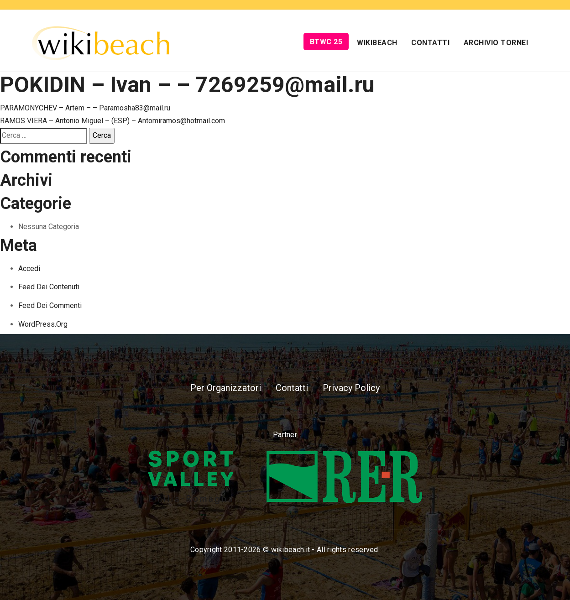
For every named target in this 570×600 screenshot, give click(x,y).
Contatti (430, 42)
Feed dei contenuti (48, 286)
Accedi (29, 268)
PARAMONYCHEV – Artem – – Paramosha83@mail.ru (85, 108)
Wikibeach (377, 42)
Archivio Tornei (496, 42)
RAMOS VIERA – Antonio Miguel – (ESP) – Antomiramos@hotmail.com (112, 120)
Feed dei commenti (50, 305)
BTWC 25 (326, 41)
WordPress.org (43, 324)
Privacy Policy (351, 387)
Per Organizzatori (225, 387)
